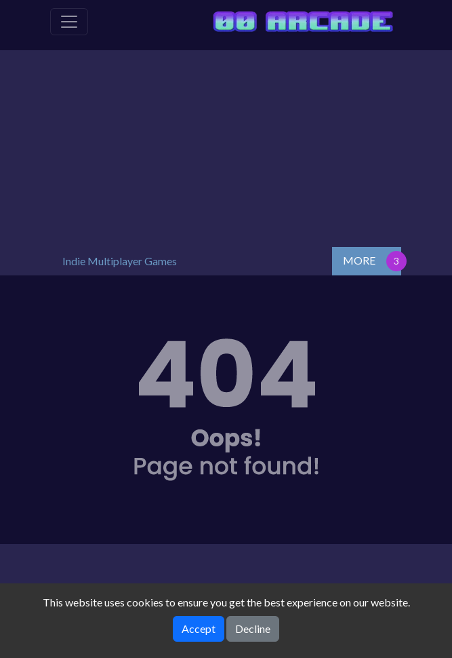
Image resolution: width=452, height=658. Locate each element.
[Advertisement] (226, 145)
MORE (359, 260)
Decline (252, 628)
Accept (198, 628)
